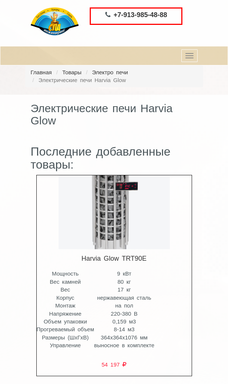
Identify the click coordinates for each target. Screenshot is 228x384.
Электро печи (110, 72)
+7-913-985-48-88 (140, 15)
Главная (41, 72)
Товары (72, 72)
